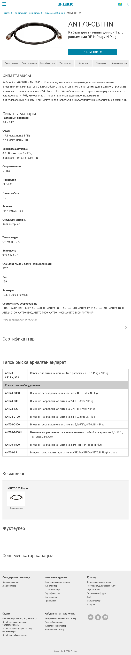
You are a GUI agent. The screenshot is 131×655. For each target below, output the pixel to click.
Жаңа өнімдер (9, 585)
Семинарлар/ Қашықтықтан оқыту (19, 618)
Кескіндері (83, 63)
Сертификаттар (47, 63)
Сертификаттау (52, 593)
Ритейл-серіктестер (54, 629)
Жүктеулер (101, 63)
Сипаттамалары (29, 63)
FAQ (89, 597)
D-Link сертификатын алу (14, 635)
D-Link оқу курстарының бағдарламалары (14, 623)
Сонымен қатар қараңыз (119, 64)
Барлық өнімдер (10, 582)
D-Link (74, 651)
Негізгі (6, 12)
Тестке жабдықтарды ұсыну (101, 585)
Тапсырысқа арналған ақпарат (65, 64)
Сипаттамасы (11, 63)
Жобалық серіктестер (55, 625)
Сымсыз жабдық (54, 12)
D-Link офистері (52, 589)
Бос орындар (51, 597)
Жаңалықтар (51, 585)
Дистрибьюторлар (54, 622)
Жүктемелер (93, 589)
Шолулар (91, 604)
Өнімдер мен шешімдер (27, 12)
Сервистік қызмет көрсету (100, 582)
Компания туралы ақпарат (58, 582)
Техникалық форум (96, 593)
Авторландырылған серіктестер (60, 618)
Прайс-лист (50, 600)
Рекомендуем (92, 52)
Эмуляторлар (93, 600)
